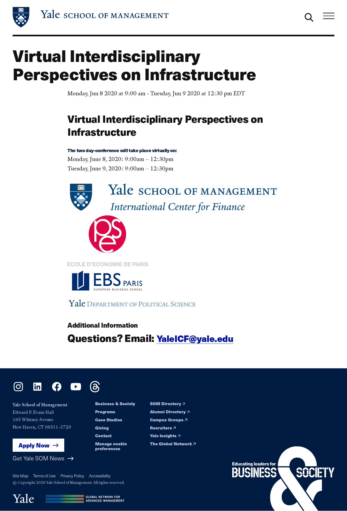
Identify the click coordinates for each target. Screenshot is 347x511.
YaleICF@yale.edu (195, 338)
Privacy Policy (72, 475)
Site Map (20, 475)
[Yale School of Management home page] (91, 17)
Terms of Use (44, 475)
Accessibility (99, 475)
